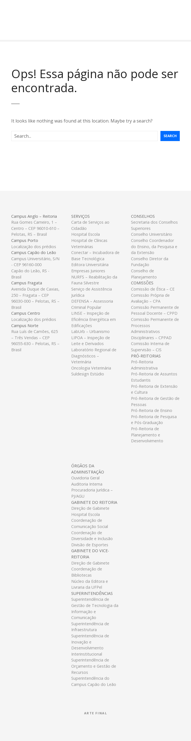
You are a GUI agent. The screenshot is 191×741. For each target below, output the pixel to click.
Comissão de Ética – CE (152, 289)
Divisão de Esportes (89, 544)
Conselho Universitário (151, 234)
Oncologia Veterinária (91, 368)
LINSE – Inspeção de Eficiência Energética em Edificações (93, 319)
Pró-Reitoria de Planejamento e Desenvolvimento (147, 434)
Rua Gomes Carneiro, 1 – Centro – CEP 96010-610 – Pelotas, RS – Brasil (35, 228)
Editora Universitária (90, 264)
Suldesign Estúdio (87, 374)
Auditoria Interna (86, 484)
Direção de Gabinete (90, 508)
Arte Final (95, 713)
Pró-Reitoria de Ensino (151, 410)
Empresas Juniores (88, 270)
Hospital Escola (85, 234)
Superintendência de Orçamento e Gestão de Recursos (93, 666)
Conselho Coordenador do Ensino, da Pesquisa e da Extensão (154, 246)
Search (170, 135)
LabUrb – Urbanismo (90, 331)
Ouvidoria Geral (85, 478)
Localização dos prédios (33, 246)
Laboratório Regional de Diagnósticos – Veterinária (93, 355)
